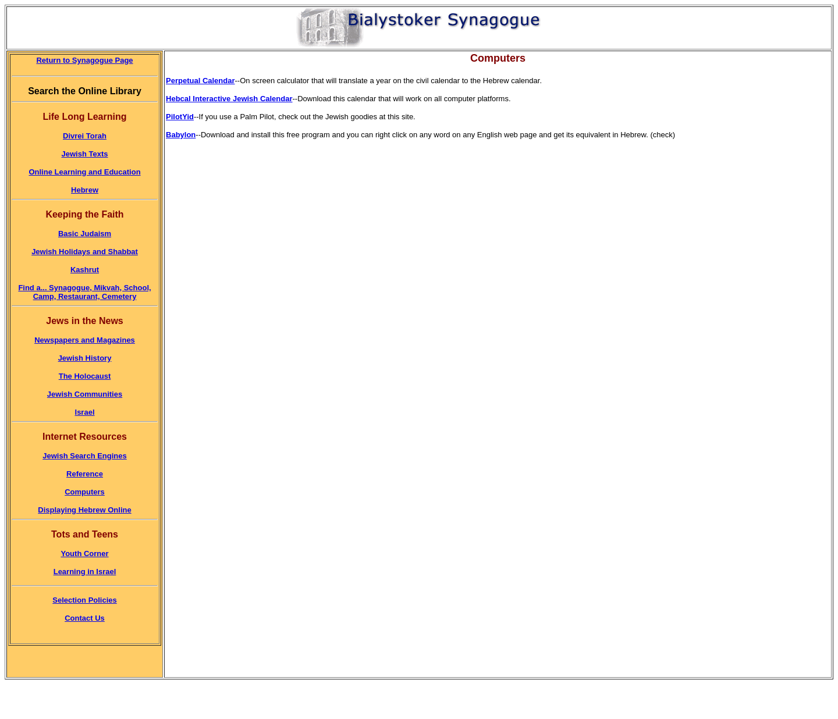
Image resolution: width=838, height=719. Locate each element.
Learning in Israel (85, 571)
